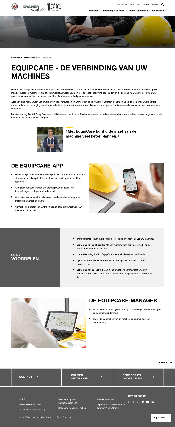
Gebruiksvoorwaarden (30, 404)
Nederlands (15, 58)
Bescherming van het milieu (72, 408)
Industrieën (158, 11)
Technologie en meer (113, 11)
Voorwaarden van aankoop (32, 409)
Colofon (23, 399)
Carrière (138, 4)
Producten (93, 11)
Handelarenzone (105, 399)
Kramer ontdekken (138, 11)
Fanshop (146, 4)
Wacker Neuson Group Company (56, 417)
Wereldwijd (155, 4)
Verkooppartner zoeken (126, 4)
